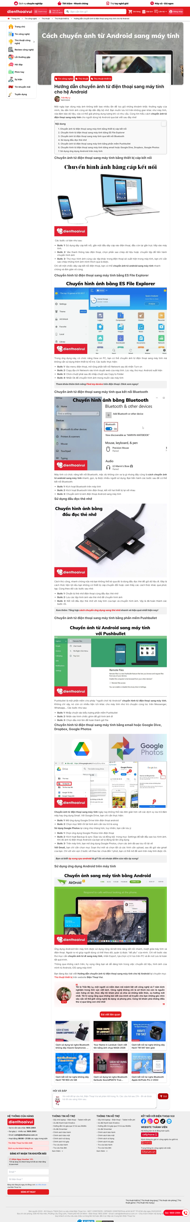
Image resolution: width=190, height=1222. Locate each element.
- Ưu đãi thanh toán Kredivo (63, 1123)
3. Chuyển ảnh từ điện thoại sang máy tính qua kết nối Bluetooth (91, 136)
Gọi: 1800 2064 (177, 1213)
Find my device (94, 384)
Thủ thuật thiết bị (62, 18)
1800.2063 (31, 1131)
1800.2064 (31, 1128)
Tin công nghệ (31, 18)
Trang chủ (15, 18)
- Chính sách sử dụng (61, 1138)
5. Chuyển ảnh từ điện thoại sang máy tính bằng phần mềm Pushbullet (95, 143)
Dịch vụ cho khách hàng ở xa (20, 1148)
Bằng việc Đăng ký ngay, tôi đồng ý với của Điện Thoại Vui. (26, 1186)
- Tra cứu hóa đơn (59, 1148)
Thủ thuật (46, 18)
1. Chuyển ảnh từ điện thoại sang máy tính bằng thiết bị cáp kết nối (92, 128)
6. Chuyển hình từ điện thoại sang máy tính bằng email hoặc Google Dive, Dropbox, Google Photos (108, 147)
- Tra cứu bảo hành (60, 1145)
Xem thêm (58, 1151)
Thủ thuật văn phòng (167, 1200)
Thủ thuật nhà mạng (145, 1203)
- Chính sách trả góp (60, 1141)
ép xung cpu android (80, 858)
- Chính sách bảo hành (61, 1132)
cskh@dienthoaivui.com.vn (25, 1135)
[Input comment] (104, 1100)
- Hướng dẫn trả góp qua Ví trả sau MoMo (69, 1126)
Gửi (163, 1096)
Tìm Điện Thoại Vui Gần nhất (20, 1143)
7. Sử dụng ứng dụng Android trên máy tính (80, 151)
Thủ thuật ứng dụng (149, 1200)
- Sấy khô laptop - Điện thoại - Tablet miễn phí (71, 1120)
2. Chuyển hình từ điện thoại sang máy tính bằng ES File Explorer (91, 132)
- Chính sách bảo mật (61, 1135)
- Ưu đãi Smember (59, 1129)
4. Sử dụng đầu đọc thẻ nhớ (72, 140)
